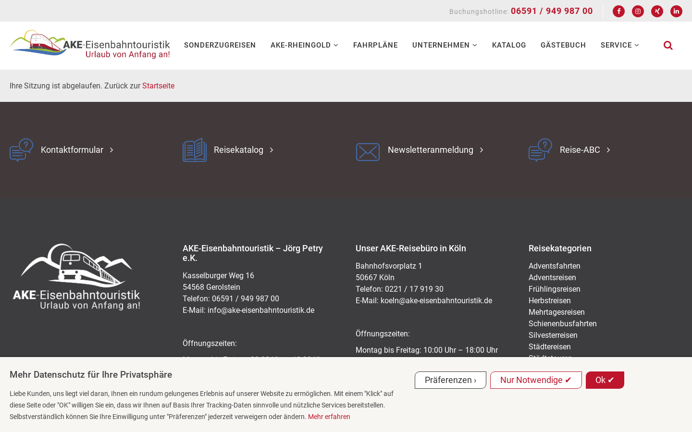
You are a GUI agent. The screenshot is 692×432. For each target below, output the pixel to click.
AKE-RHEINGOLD (305, 45)
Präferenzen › (450, 380)
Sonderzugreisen (220, 45)
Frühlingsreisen (555, 289)
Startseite (158, 85)
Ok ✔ (605, 380)
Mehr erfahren (329, 416)
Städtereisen (550, 346)
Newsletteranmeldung (430, 150)
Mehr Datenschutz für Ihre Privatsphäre (91, 374)
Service (620, 45)
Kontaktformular (72, 150)
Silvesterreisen (553, 335)
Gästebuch (563, 45)
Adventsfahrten (555, 266)
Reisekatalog (238, 150)
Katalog (509, 45)
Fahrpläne (375, 45)
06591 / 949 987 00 (552, 11)
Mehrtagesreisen (557, 312)
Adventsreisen (552, 277)
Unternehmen (445, 45)
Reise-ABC (580, 150)
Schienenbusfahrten (563, 323)
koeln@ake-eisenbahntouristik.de (436, 300)
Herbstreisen (550, 300)
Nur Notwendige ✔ (536, 380)
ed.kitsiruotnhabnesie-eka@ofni (261, 310)
